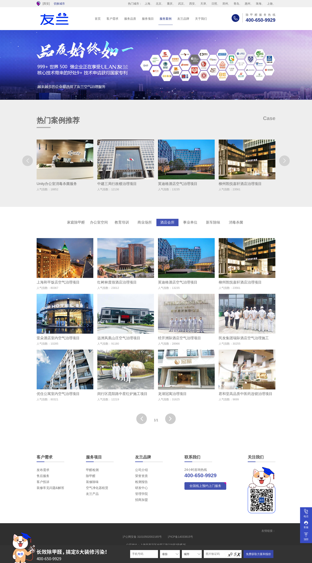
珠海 (258, 3)
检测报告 (141, 482)
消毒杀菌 (236, 222)
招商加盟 (141, 499)
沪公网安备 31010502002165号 (142, 536)
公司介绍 (141, 470)
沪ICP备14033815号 (180, 536)
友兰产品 (92, 494)
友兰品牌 (183, 18)
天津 (203, 3)
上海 (147, 3)
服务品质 (130, 18)
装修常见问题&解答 (50, 488)
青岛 (236, 3)
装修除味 (92, 482)
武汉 (181, 3)
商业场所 (144, 222)
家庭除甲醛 (76, 222)
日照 (214, 3)
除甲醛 (91, 476)
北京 (158, 3)
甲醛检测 (92, 470)
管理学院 (141, 494)
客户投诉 (43, 482)
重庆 (170, 3)
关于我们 (201, 18)
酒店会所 (167, 222)
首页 (98, 18)
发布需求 (43, 470)
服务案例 (166, 18)
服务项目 (148, 18)
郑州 (225, 3)
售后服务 (43, 476)
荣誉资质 (141, 476)
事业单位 (190, 222)
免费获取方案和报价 (258, 554)
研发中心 (141, 488)
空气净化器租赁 (97, 488)
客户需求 (112, 18)
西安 (192, 3)
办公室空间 (99, 222)
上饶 (270, 3)
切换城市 (59, 3)
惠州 (247, 3)
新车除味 (213, 222)
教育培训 (122, 222)
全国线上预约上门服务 (205, 486)
